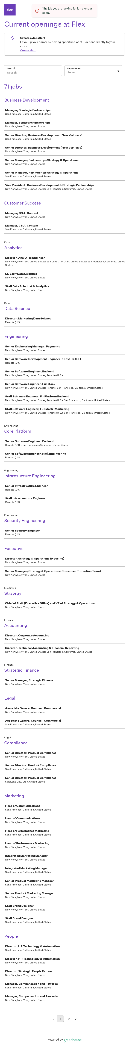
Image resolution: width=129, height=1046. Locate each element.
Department (74, 68)
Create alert (28, 50)
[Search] (33, 73)
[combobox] (67, 72)
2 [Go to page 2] (69, 1018)
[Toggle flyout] (118, 71)
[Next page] (76, 1018)
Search (11, 68)
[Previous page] (53, 1018)
